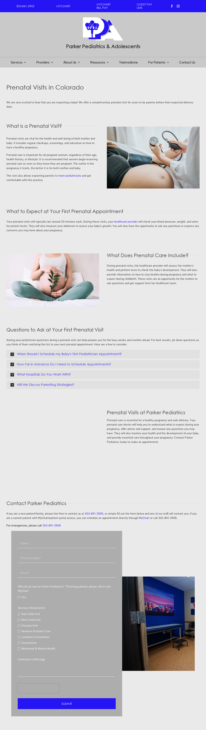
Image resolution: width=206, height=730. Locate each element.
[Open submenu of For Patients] (167, 62)
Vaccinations (29, 643)
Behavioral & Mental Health (38, 648)
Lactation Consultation (35, 637)
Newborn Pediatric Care (36, 631)
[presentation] (38, 688)
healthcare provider (126, 221)
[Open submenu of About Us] (78, 62)
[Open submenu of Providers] (51, 62)
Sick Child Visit (30, 614)
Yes (23, 597)
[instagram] (178, 6)
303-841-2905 (94, 513)
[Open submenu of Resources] (107, 62)
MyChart (144, 518)
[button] (103, 354)
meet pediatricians (69, 175)
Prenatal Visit (29, 625)
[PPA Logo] (103, 18)
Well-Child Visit (31, 620)
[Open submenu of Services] (24, 62)
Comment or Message (31, 659)
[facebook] (171, 6)
